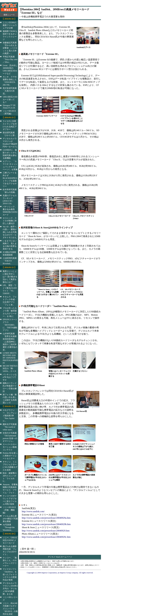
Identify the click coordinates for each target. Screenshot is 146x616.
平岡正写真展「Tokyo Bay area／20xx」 (10, 59)
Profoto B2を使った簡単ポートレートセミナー (10, 456)
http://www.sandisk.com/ (33, 511)
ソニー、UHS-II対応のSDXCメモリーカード (10, 540)
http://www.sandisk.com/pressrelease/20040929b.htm (46, 524)
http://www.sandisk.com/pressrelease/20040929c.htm (46, 537)
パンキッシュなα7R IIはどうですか (10, 377)
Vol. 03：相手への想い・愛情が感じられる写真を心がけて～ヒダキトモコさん (10, 232)
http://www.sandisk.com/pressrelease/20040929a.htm (46, 518)
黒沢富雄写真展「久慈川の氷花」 (10, 91)
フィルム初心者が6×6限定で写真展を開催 (10, 518)
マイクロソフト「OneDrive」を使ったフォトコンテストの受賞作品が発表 (10, 574)
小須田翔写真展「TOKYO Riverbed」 (10, 261)
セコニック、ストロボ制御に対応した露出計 (10, 221)
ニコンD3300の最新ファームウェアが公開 (10, 25)
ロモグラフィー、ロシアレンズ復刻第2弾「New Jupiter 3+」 (10, 415)
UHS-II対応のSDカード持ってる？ (10, 99)
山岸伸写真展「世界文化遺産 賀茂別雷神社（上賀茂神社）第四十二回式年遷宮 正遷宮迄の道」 (10, 341)
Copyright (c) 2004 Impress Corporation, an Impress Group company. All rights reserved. (60, 573)
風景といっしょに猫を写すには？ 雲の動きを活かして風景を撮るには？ (10, 276)
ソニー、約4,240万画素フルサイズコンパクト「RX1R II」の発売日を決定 (10, 608)
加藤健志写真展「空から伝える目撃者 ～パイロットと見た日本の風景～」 (10, 48)
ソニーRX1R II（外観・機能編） (9, 510)
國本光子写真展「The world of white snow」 (10, 427)
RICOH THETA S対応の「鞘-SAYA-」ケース (10, 368)
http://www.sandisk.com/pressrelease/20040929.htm (45, 530)
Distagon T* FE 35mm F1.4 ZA (9, 106)
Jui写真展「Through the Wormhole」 (9, 527)
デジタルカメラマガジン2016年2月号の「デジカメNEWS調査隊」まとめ (10, 588)
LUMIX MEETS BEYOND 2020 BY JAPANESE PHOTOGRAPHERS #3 (12, 358)
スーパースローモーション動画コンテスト (10, 447)
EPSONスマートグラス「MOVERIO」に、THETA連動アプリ (10, 324)
